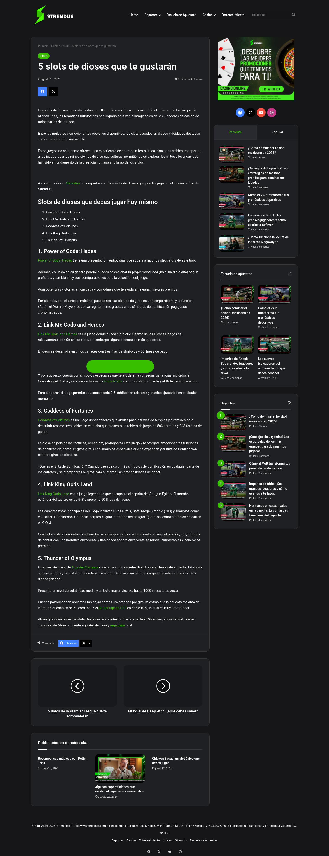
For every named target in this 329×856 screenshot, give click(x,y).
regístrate (117, 625)
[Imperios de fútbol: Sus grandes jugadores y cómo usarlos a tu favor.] (233, 222)
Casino (207, 15)
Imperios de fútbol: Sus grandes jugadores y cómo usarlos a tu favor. (268, 221)
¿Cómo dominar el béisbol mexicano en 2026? (235, 315)
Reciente (235, 132)
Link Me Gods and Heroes (57, 334)
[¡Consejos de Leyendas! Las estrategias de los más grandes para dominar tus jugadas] (233, 175)
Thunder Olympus (85, 567)
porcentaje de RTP (113, 608)
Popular (277, 132)
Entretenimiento (232, 15)
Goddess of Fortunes (54, 420)
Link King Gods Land (53, 494)
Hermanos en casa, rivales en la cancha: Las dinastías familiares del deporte (268, 513)
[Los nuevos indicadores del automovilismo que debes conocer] (274, 347)
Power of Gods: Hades (55, 260)
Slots (66, 46)
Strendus (73, 183)
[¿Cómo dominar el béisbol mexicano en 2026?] (233, 155)
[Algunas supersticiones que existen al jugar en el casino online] (120, 768)
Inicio (43, 46)
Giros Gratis (113, 381)
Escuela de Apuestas (181, 15)
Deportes (150, 15)
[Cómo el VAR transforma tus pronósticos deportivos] (233, 202)
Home (134, 15)
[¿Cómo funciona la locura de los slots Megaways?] (233, 244)
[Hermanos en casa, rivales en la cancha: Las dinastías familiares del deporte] (233, 514)
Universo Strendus (175, 840)
